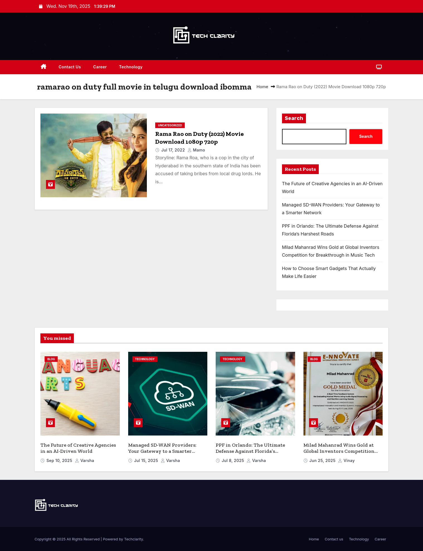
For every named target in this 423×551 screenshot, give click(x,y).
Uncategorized (170, 125)
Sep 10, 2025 (60, 460)
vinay (346, 460)
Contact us (70, 66)
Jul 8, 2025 (233, 460)
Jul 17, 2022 (173, 150)
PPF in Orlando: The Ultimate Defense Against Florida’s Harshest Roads (250, 451)
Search (294, 118)
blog (51, 359)
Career (100, 66)
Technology (130, 66)
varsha (84, 460)
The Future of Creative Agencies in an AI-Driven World (78, 448)
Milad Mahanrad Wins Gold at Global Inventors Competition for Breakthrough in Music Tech (341, 451)
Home (262, 86)
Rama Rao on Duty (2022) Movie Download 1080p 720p (199, 137)
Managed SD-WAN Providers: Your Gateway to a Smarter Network (162, 451)
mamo (196, 150)
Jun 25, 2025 (323, 460)
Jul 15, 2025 (146, 460)
